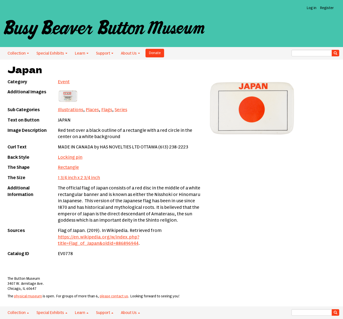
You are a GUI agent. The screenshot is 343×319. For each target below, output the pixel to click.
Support (104, 53)
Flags (106, 110)
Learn (81, 53)
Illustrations (70, 110)
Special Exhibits (51, 53)
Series (121, 110)
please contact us (114, 296)
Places (92, 110)
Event (64, 82)
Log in (311, 8)
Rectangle (68, 167)
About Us (130, 53)
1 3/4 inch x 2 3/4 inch (79, 178)
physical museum (28, 296)
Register (327, 8)
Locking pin (70, 157)
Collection (18, 53)
